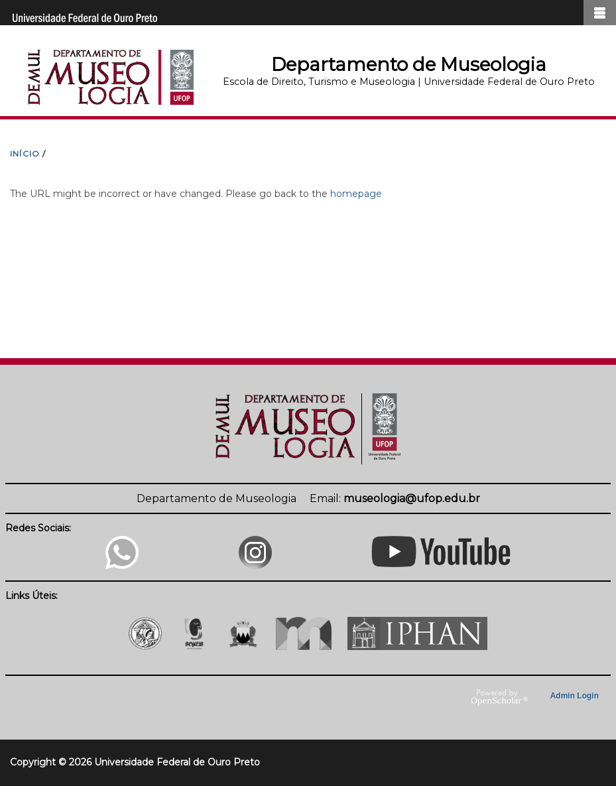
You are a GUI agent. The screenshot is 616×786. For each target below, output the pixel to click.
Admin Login (574, 695)
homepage (356, 194)
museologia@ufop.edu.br (411, 498)
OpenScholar (499, 697)
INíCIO (25, 154)
